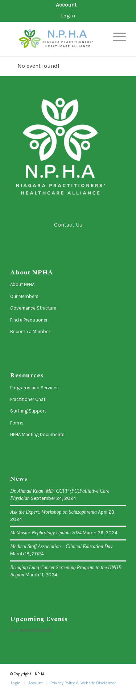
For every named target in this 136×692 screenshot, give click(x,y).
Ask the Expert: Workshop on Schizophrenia (53, 512)
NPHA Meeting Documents (37, 434)
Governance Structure (33, 308)
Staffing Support (28, 411)
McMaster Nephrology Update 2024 (46, 532)
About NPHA (22, 284)
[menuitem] (66, 5)
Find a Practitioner (29, 320)
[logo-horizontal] (56, 39)
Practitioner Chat (27, 399)
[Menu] (116, 36)
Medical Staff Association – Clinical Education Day (61, 546)
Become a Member (30, 331)
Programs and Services (34, 387)
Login (68, 15)
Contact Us (68, 224)
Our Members (24, 296)
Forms (17, 423)
